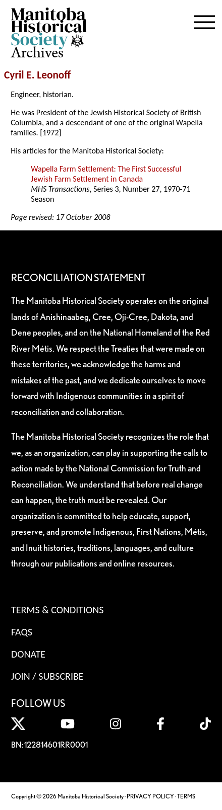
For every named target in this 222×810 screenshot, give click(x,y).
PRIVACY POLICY (150, 796)
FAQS (21, 632)
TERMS (186, 796)
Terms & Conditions (57, 610)
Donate (28, 654)
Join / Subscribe (47, 676)
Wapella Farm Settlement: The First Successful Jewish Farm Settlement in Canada (106, 174)
